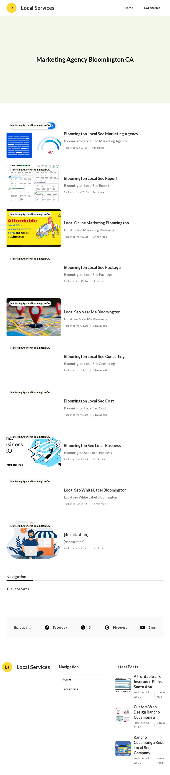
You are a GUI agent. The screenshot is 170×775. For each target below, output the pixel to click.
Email (148, 627)
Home (128, 8)
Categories (152, 8)
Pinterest (115, 627)
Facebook (55, 627)
